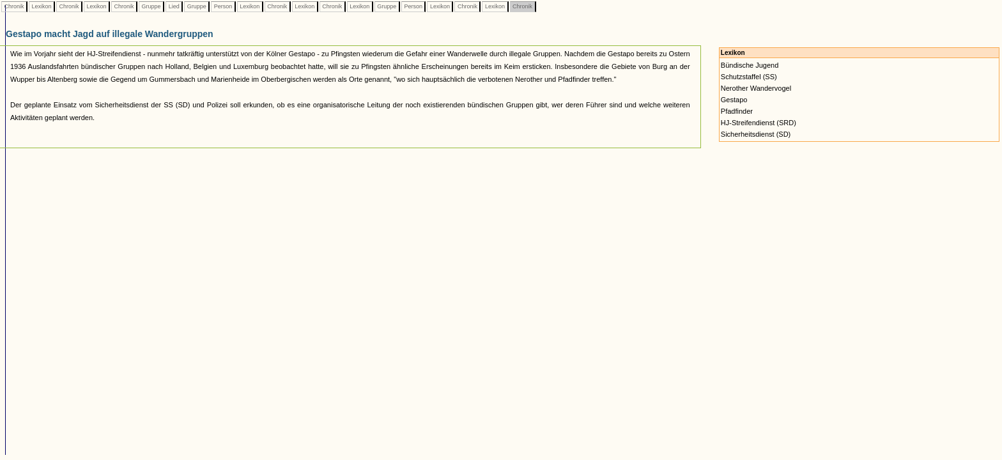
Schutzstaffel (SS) (749, 76)
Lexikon (41, 6)
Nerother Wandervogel (756, 88)
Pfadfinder (737, 111)
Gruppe (151, 6)
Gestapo (734, 99)
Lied (174, 6)
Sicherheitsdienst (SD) (755, 134)
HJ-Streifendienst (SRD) (758, 122)
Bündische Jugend (750, 65)
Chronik (14, 6)
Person (223, 6)
